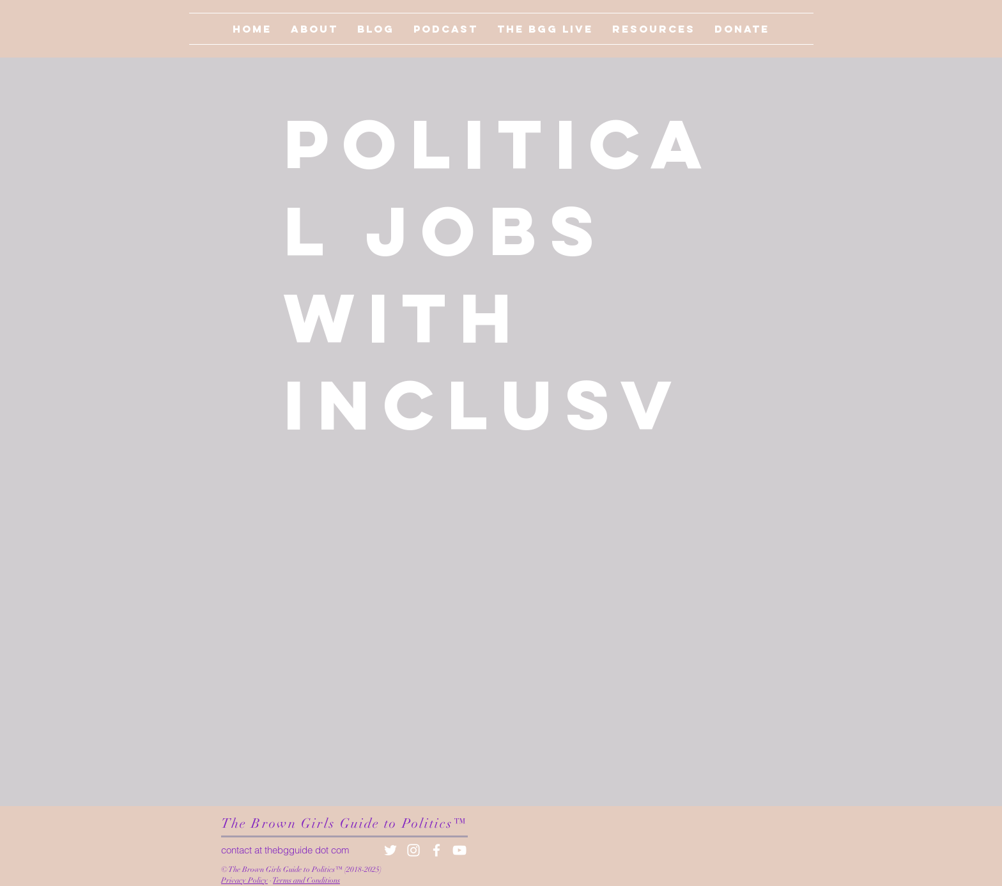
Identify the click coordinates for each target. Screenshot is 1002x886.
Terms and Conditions (306, 880)
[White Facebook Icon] (436, 850)
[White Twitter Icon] (390, 850)
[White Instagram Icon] (413, 850)
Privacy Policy (244, 880)
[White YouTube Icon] (459, 850)
